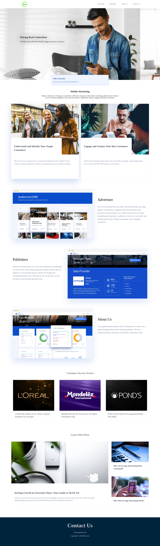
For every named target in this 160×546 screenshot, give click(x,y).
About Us (124, 4)
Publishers (112, 4)
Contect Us (136, 4)
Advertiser (100, 4)
